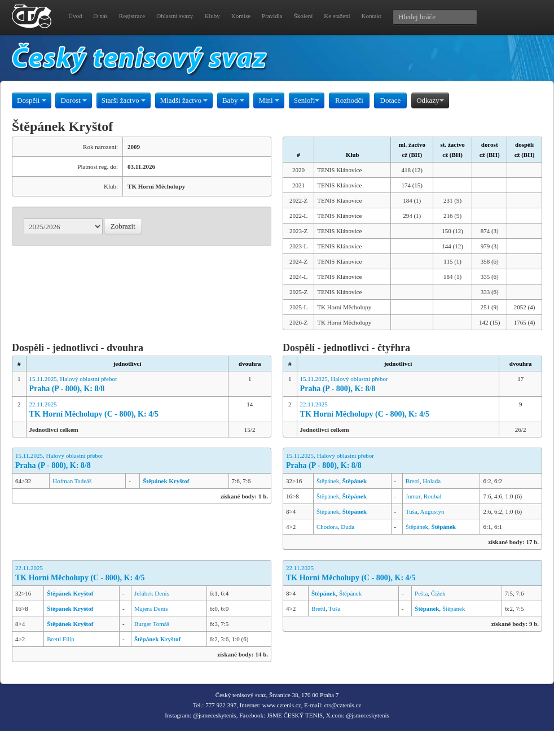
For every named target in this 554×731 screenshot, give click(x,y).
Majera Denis (151, 608)
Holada (432, 481)
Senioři (307, 100)
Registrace (132, 15)
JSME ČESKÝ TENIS (295, 715)
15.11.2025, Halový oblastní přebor (127, 384)
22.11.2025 (127, 410)
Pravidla (272, 15)
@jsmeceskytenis (214, 715)
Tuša (411, 511)
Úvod (75, 15)
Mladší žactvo (184, 100)
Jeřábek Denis (151, 593)
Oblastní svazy (174, 15)
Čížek (438, 593)
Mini (268, 100)
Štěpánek (327, 481)
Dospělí (31, 100)
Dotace (390, 100)
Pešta (421, 593)
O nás (100, 15)
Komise (240, 15)
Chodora (327, 526)
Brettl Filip (60, 639)
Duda (347, 526)
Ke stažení (337, 15)
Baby (233, 100)
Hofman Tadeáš (71, 481)
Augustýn (432, 511)
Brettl (413, 481)
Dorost (73, 100)
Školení (303, 15)
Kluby (212, 15)
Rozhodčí (349, 100)
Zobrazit (123, 226)
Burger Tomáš (151, 623)
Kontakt (371, 15)
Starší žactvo (124, 100)
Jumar (413, 496)
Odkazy (429, 100)
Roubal (433, 496)
